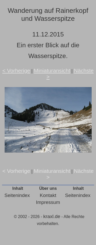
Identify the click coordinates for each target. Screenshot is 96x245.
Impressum (48, 202)
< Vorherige (16, 70)
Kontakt (48, 195)
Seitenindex (17, 195)
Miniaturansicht (52, 70)
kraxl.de (51, 216)
